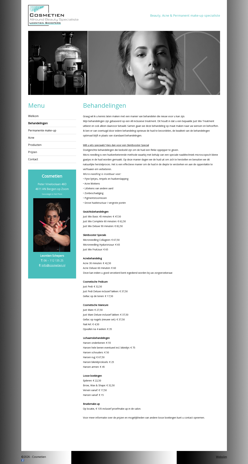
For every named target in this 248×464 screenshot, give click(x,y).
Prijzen (32, 152)
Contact (33, 159)
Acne (31, 138)
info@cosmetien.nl (53, 265)
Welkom (33, 116)
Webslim (221, 457)
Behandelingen (38, 123)
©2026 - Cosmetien (33, 457)
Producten (34, 145)
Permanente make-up (42, 130)
